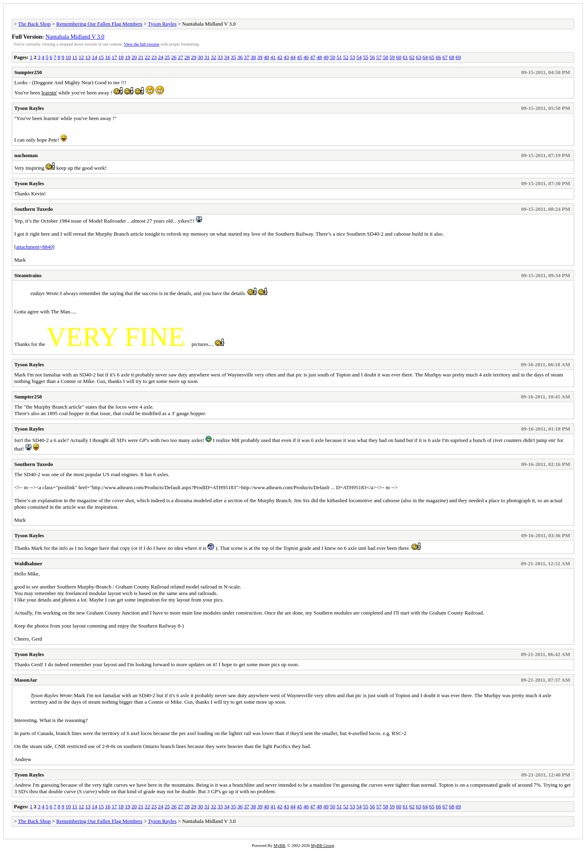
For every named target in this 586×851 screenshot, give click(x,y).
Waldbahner (28, 563)
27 (180, 57)
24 (160, 57)
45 (299, 57)
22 (147, 57)
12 (81, 57)
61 (405, 57)
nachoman (26, 155)
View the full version (141, 44)
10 (68, 57)
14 (94, 57)
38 (253, 57)
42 (279, 57)
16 (107, 57)
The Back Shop (34, 24)
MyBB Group (322, 845)
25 (167, 57)
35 (233, 57)
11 (74, 57)
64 (425, 57)
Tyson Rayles (162, 24)
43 (286, 57)
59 (392, 57)
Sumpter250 (28, 72)
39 (259, 57)
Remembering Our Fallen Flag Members (99, 24)
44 (292, 57)
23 (154, 57)
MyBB (279, 845)
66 (438, 57)
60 (398, 57)
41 (273, 57)
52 (345, 57)
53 (352, 57)
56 (372, 57)
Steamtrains (28, 275)
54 (359, 57)
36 (240, 57)
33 (220, 57)
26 (174, 57)
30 (200, 57)
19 (127, 57)
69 (458, 57)
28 (187, 57)
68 (451, 57)
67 (445, 57)
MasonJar (25, 680)
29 (193, 57)
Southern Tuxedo (33, 209)
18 (121, 57)
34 (227, 57)
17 (114, 57)
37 (246, 57)
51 (339, 57)
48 (319, 57)
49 (325, 57)
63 (418, 57)
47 (312, 57)
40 (266, 57)
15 (101, 57)
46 (306, 57)
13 (87, 57)
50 (332, 57)
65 (431, 57)
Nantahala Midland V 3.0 (75, 36)
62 (412, 57)
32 (213, 57)
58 (385, 57)
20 (134, 57)
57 (378, 57)
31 (207, 57)
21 (140, 57)
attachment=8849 (34, 247)
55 (365, 57)
